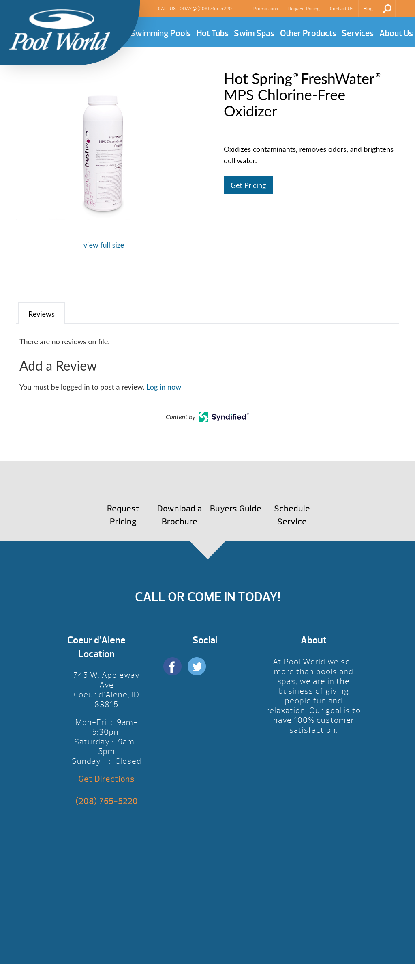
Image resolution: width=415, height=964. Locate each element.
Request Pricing (304, 8)
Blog (368, 8)
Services (358, 33)
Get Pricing (248, 185)
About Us (396, 33)
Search (387, 8)
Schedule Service (292, 515)
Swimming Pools (160, 33)
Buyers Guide (235, 509)
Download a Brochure (179, 515)
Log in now (163, 386)
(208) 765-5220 (214, 8)
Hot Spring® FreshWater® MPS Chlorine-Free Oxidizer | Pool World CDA (59, 29)
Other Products (308, 33)
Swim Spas (254, 33)
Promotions (265, 8)
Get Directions (106, 779)
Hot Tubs (213, 33)
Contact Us (341, 8)
